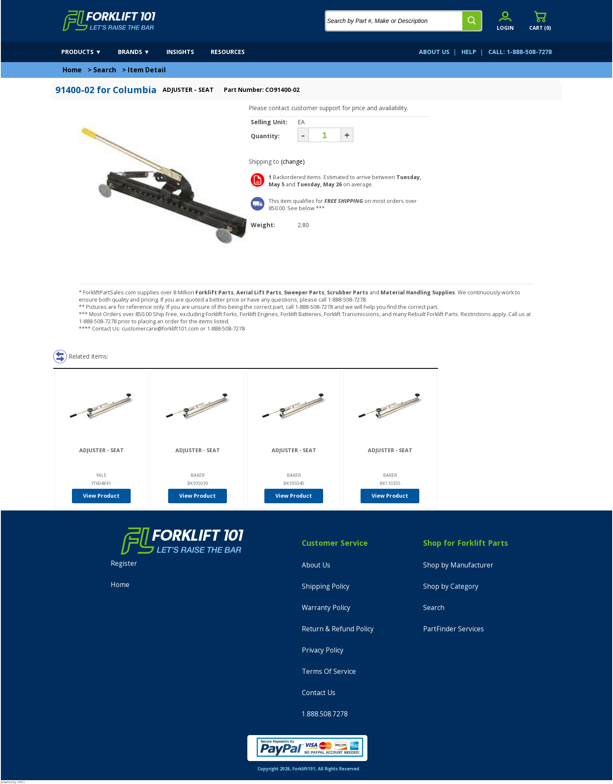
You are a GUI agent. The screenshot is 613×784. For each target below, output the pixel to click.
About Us (316, 565)
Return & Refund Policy (338, 628)
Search (104, 70)
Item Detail (147, 70)
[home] (109, 20)
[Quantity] (325, 135)
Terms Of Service (329, 671)
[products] (88, 52)
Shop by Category (450, 586)
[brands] (141, 52)
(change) (293, 161)
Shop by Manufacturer (458, 565)
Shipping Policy (325, 586)
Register (124, 563)
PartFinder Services (453, 628)
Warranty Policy (326, 607)
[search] (471, 20)
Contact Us (318, 692)
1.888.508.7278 (325, 714)
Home (72, 70)
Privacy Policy (323, 650)
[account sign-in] (505, 20)
